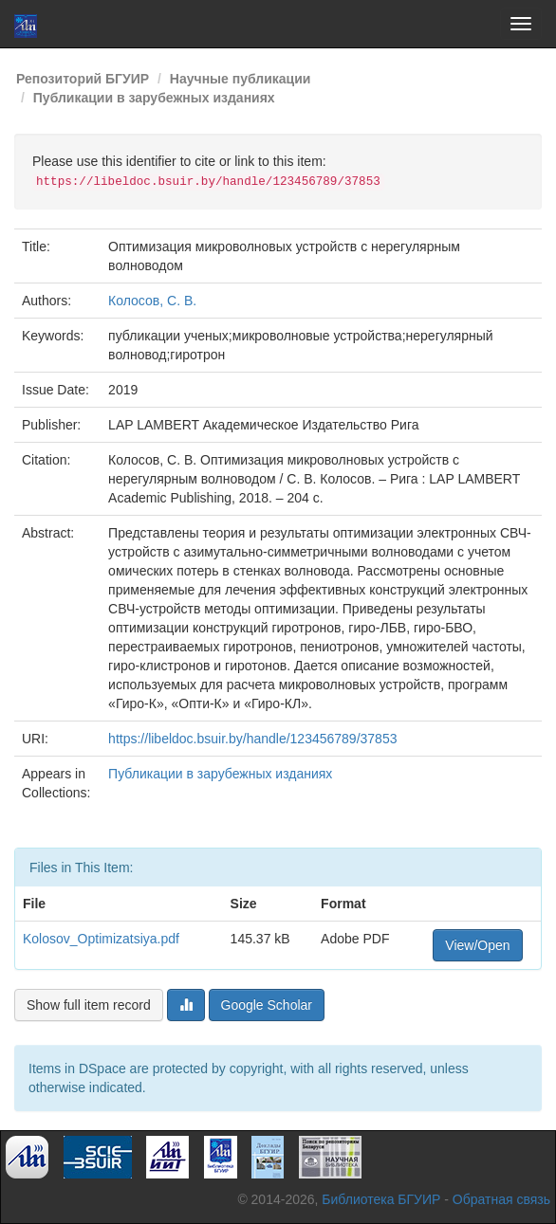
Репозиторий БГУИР (82, 78)
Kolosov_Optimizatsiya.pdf (101, 938)
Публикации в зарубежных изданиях (154, 97)
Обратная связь (501, 1199)
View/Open (477, 945)
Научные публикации (240, 78)
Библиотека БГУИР (381, 1199)
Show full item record (89, 1005)
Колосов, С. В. (152, 300)
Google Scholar (267, 1005)
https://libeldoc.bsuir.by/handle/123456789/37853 (252, 738)
